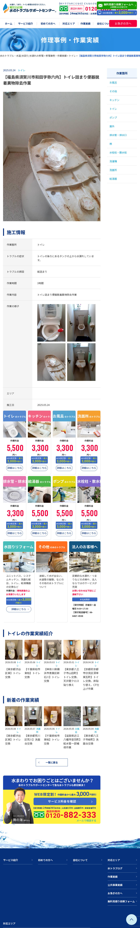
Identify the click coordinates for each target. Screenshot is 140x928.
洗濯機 (113, 161)
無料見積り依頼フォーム (121, 901)
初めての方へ (48, 23)
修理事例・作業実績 (56, 55)
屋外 (112, 126)
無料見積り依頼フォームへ (117, 5)
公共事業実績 (115, 885)
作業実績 (85, 23)
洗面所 (113, 170)
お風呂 (113, 82)
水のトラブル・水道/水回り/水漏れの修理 (21, 55)
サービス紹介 (25, 23)
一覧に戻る (52, 762)
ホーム (8, 23)
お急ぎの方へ (123, 23)
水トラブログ (115, 868)
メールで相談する (86, 820)
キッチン (114, 100)
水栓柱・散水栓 (118, 152)
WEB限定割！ (115, 13)
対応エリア (69, 23)
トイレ (72, 55)
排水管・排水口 (118, 135)
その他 (113, 91)
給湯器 (113, 179)
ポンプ (113, 117)
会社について (104, 23)
